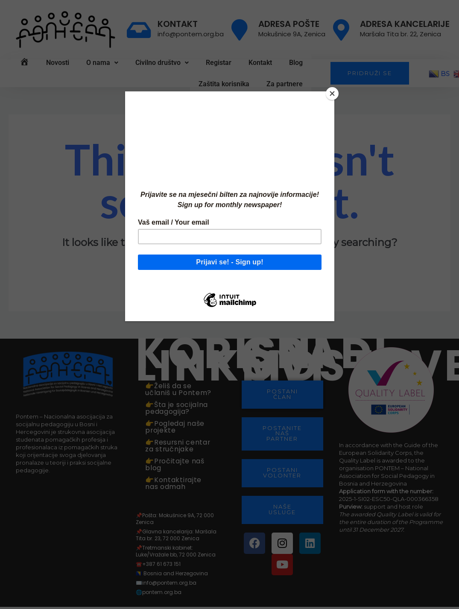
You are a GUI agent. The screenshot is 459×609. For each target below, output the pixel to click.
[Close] (332, 93)
